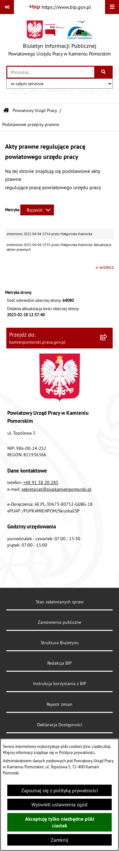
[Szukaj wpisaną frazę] (104, 72)
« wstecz (105, 267)
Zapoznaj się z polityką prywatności (59, 790)
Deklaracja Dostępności (59, 725)
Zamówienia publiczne (59, 622)
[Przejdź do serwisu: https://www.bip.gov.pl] (59, 7)
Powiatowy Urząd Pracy (35, 110)
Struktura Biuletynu (60, 643)
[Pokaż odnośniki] (7, 7)
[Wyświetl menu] (112, 7)
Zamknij (59, 840)
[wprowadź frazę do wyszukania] (50, 72)
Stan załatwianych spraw (59, 602)
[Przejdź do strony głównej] (59, 39)
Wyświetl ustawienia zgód (59, 804)
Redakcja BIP (59, 663)
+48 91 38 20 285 (40, 482)
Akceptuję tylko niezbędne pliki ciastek (59, 822)
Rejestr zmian (59, 704)
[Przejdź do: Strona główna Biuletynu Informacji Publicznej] (6, 110)
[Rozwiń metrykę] (37, 210)
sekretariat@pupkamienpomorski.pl (56, 489)
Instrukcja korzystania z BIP (59, 683)
